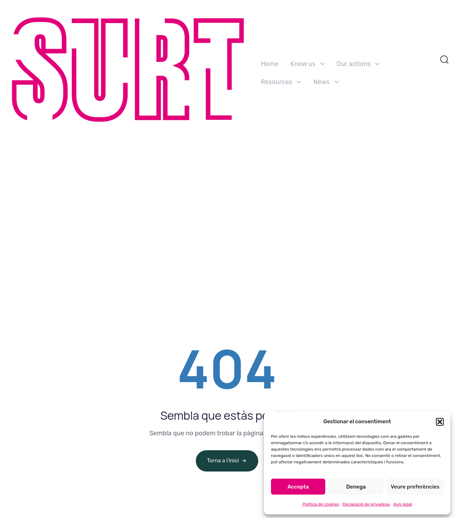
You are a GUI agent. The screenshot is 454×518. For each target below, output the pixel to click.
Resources (281, 82)
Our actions (358, 64)
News (325, 82)
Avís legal (402, 504)
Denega (356, 487)
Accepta (298, 487)
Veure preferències (415, 487)
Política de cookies (321, 504)
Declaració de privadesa (366, 504)
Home (269, 64)
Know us (307, 64)
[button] (439, 421)
